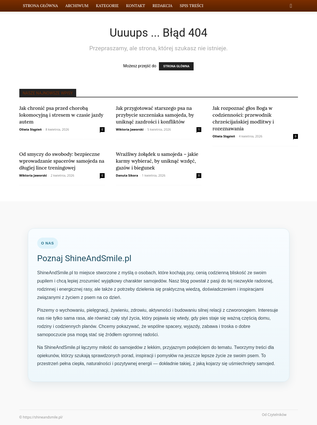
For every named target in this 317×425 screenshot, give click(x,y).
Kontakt (135, 5)
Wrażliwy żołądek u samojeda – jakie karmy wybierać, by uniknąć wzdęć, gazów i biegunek (157, 161)
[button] (291, 6)
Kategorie (107, 5)
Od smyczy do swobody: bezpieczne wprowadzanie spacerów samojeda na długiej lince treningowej (61, 161)
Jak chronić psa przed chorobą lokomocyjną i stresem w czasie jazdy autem (61, 115)
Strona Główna (40, 5)
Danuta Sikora (127, 175)
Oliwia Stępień (30, 129)
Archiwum (76, 5)
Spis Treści (191, 5)
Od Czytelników (274, 414)
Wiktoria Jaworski (130, 129)
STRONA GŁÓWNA (176, 66)
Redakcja (162, 5)
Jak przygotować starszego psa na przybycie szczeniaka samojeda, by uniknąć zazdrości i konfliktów (155, 115)
